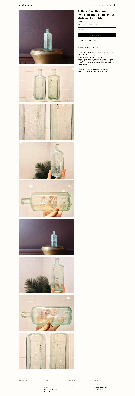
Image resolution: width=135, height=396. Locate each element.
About (101, 5)
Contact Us (47, 392)
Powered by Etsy (99, 389)
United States (91, 25)
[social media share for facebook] (78, 40)
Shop (94, 5)
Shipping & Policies (91, 47)
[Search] (115, 5)
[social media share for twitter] (82, 40)
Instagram (72, 385)
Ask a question (93, 40)
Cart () (108, 5)
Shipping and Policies (50, 389)
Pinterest (72, 387)
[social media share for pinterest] (86, 40)
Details (80, 47)
